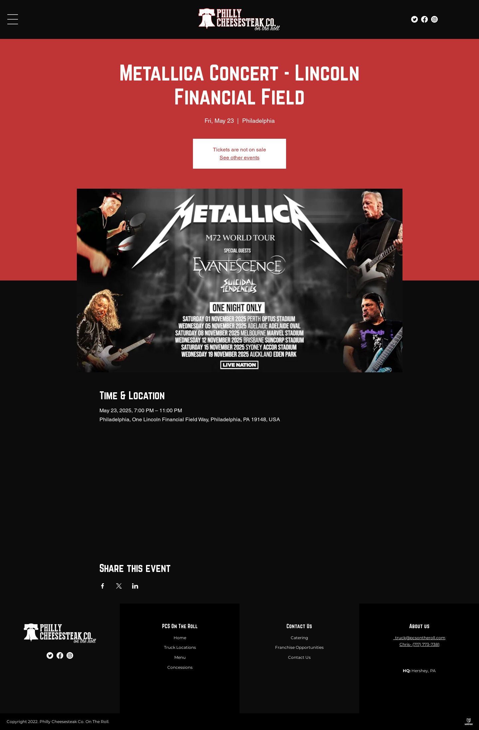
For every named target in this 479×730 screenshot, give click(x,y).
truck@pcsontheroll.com (420, 637)
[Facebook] (424, 19)
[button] (12, 19)
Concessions (180, 667)
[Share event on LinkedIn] (135, 586)
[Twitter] (414, 19)
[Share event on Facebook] (102, 586)
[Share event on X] (119, 586)
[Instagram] (434, 19)
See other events (239, 157)
